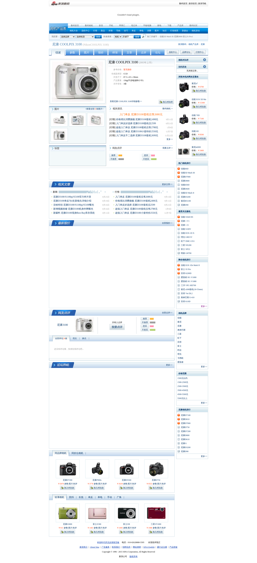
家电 (159, 25)
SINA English (148, 547)
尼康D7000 (185, 177)
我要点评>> (168, 148)
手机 (111, 25)
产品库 (180, 25)
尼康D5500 (126, 480)
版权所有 (134, 556)
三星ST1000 (156, 524)
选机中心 (85, 30)
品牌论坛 (186, 52)
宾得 (179, 342)
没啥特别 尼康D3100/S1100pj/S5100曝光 (73, 205)
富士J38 (126, 524)
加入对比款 (69, 488)
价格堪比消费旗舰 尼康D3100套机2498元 (137, 119)
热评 (75, 484)
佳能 (179, 318)
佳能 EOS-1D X (187, 233)
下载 (169, 25)
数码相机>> (168, 108)
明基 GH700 (186, 253)
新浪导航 (202, 3)
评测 (111, 30)
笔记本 (134, 25)
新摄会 (185, 30)
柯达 (179, 350)
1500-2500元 (182, 382)
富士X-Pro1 (188, 36)
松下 (179, 338)
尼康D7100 (185, 415)
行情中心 (200, 52)
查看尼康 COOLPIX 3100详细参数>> (126, 101)
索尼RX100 (186, 201)
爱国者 (180, 362)
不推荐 (113, 159)
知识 (165, 30)
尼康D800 (178, 36)
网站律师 (137, 547)
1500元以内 (182, 378)
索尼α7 (195, 83)
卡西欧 (180, 358)
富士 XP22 (185, 249)
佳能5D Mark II (187, 193)
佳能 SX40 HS (187, 217)
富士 (179, 346)
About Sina (94, 547)
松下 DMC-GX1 (188, 241)
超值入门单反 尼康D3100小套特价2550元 (137, 131)
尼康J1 (184, 443)
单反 (134, 30)
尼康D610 (185, 439)
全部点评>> (167, 312)
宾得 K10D (185, 301)
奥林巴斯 (181, 330)
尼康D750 (156, 480)
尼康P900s (96, 480)
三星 (179, 334)
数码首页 (183, 3)
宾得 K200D (186, 273)
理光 (179, 354)
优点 (75, 338)
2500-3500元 (182, 386)
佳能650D (185, 185)
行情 (95, 30)
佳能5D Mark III (167, 36)
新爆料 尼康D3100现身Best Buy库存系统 (74, 213)
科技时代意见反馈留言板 (108, 542)
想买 (146, 155)
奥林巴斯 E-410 (187, 297)
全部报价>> (167, 223)
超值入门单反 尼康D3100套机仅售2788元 (137, 127)
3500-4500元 (182, 390)
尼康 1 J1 (185, 225)
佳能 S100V (186, 229)
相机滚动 (196, 30)
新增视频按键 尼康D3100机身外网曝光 (73, 209)
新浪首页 (193, 3)
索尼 (179, 322)
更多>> (170, 139)
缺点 (84, 338)
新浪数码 (182, 44)
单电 (141, 30)
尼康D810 (185, 419)
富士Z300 (97, 524)
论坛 (157, 52)
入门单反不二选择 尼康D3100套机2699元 (137, 135)
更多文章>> (167, 184)
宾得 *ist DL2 (186, 293)
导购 (118, 30)
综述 (58, 52)
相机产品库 (58, 28)
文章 (129, 52)
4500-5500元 (182, 394)
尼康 (203, 44)
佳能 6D (195, 131)
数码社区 (193, 25)
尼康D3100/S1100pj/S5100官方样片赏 (72, 197)
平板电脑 (147, 25)
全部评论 (61, 338)
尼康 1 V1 (185, 221)
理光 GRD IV (186, 237)
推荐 (113, 155)
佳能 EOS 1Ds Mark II (190, 265)
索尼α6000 (196, 147)
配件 (157, 30)
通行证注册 (162, 547)
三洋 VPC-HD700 (188, 285)
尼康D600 (185, 189)
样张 (115, 52)
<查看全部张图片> (94, 109)
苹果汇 (122, 25)
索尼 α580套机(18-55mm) (192, 289)
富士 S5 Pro (186, 269)
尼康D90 (184, 205)
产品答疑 (173, 547)
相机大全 (74, 30)
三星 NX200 (186, 245)
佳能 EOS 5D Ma (199, 99)
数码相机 (89, 25)
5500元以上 (182, 398)
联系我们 (116, 547)
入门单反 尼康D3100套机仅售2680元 (141, 114)
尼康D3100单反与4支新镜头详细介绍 (72, 201)
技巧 (126, 30)
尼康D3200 (185, 197)
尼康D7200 (67, 480)
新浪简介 (84, 547)
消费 (149, 30)
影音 (101, 25)
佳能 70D (196, 115)
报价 (101, 52)
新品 (103, 30)
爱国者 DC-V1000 (188, 277)
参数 (72, 52)
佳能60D (184, 169)
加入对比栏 (168, 102)
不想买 (146, 159)
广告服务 (106, 547)
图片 (86, 52)
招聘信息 (126, 547)
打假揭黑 (174, 30)
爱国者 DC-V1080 (188, 281)
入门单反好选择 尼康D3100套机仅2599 (136, 123)
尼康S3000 (67, 524)
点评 (143, 52)
